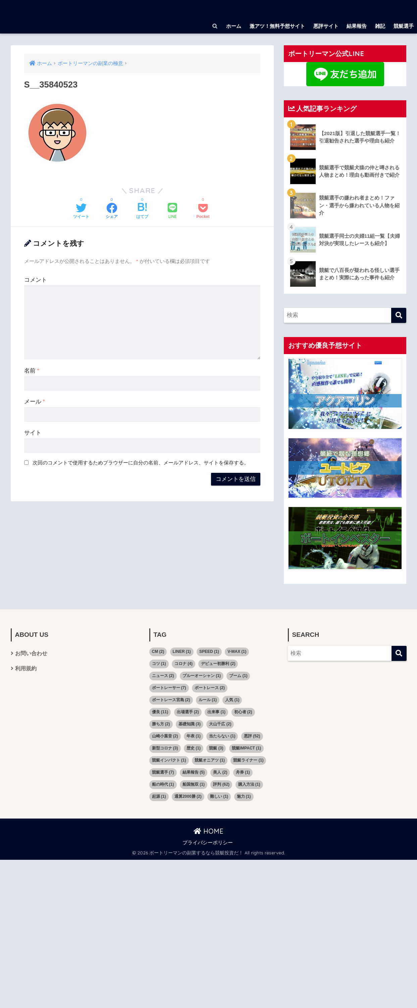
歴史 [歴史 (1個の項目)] (194, 748)
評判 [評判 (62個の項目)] (221, 784)
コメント (35, 280)
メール (34, 401)
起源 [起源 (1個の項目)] (159, 796)
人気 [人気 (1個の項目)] (232, 699)
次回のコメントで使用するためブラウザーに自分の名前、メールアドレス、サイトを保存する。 (141, 462)
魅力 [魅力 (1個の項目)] (244, 796)
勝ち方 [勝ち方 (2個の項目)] (161, 724)
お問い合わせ (31, 653)
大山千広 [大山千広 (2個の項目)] (220, 724)
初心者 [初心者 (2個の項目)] (243, 712)
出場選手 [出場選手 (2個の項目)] (188, 712)
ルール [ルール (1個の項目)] (208, 699)
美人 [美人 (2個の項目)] (220, 772)
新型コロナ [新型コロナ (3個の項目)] (165, 748)
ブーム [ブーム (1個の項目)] (238, 675)
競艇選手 (404, 26)
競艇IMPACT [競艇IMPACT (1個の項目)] (246, 748)
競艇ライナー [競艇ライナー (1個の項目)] (248, 760)
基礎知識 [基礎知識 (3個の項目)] (189, 724)
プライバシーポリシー (208, 842)
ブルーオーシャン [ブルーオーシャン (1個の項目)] (202, 675)
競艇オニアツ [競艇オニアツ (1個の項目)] (210, 760)
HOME (208, 831)
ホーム (233, 26)
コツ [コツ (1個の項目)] (159, 663)
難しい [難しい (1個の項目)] (219, 796)
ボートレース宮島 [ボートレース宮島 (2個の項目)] (171, 699)
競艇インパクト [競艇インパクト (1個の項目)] (169, 760)
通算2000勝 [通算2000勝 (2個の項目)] (188, 796)
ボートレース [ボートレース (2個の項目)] (210, 687)
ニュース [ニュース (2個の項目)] (163, 675)
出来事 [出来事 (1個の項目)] (216, 712)
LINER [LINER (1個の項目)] (182, 651)
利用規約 (26, 668)
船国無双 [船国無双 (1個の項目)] (194, 784)
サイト (32, 433)
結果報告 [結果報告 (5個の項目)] (194, 772)
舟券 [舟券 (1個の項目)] (243, 772)
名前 (31, 371)
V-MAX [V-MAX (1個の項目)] (236, 651)
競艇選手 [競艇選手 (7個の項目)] (163, 772)
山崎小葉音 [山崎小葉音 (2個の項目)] (165, 736)
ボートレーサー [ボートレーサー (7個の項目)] (169, 687)
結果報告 (357, 26)
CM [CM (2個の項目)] (158, 651)
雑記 (380, 26)
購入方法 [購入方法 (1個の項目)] (249, 784)
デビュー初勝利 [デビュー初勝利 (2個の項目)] (218, 663)
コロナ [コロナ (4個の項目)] (183, 663)
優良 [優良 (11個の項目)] (160, 712)
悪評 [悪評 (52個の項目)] (252, 736)
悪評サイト (325, 26)
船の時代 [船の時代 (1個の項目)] (163, 784)
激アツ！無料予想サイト (277, 26)
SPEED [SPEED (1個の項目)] (209, 651)
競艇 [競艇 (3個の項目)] (216, 748)
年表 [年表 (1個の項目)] (194, 736)
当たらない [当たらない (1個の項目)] (222, 736)
